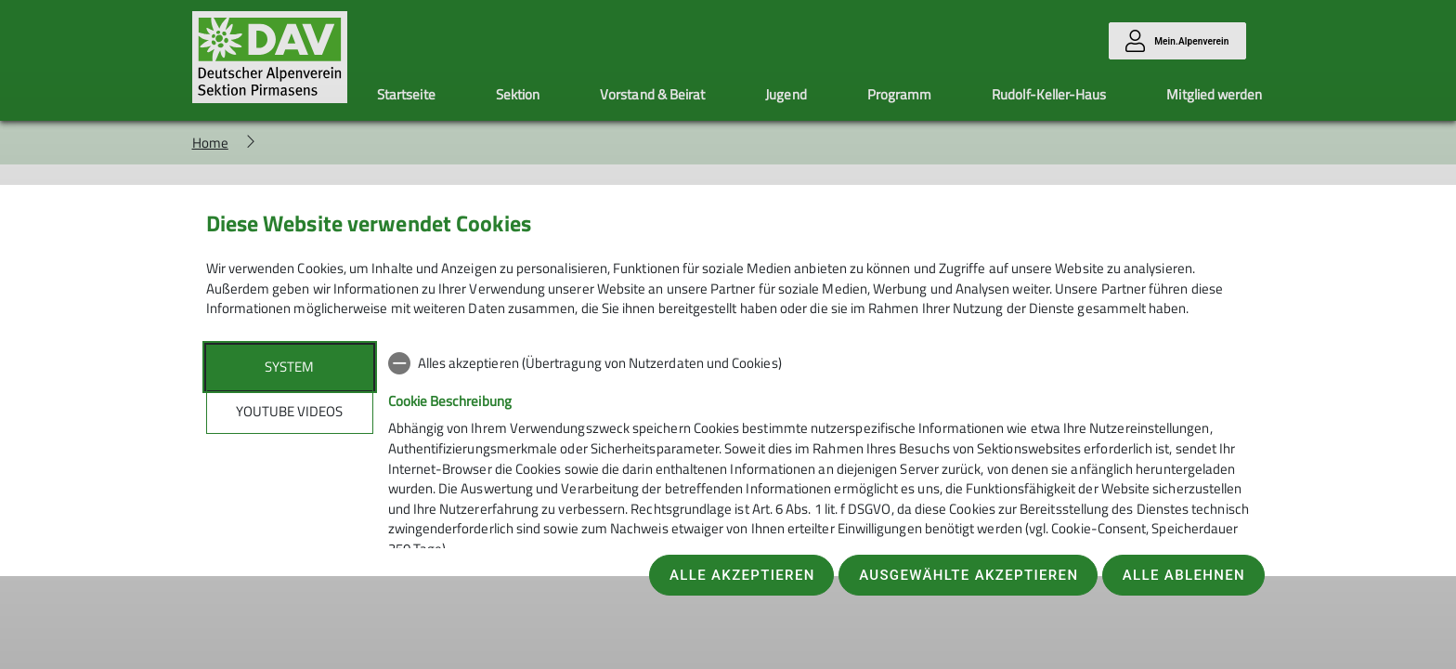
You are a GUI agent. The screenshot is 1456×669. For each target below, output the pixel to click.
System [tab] (289, 366)
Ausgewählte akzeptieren (968, 575)
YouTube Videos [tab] (289, 411)
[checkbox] (819, 363)
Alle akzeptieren (742, 575)
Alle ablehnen (1184, 575)
